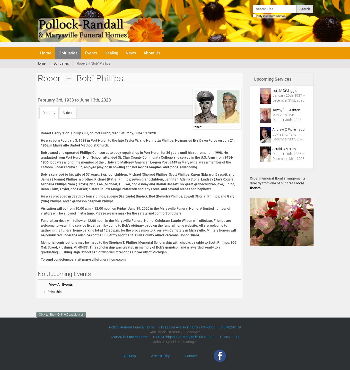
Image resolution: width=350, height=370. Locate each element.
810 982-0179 (230, 327)
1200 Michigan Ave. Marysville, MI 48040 (182, 337)
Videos (68, 113)
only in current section (271, 16)
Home (45, 53)
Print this (54, 292)
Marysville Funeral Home (129, 337)
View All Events (61, 284)
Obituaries (68, 53)
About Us (151, 53)
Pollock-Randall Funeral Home (131, 327)
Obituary (49, 113)
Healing (111, 53)
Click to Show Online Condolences (61, 314)
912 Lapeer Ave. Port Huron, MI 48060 (187, 327)
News (131, 53)
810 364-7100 (228, 337)
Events (91, 53)
